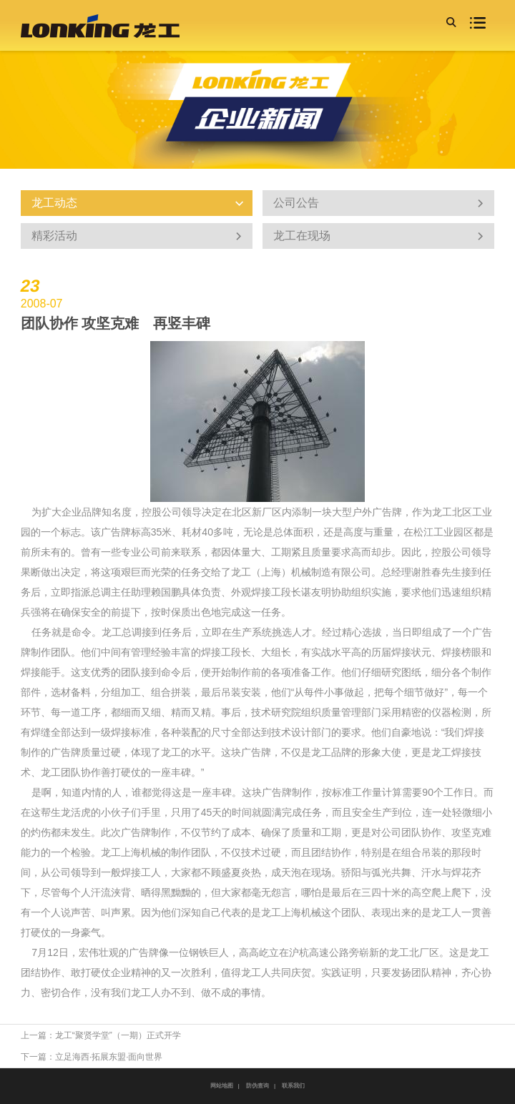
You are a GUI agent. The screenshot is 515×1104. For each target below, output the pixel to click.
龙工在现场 (373, 236)
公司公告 (373, 203)
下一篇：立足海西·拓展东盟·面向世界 (92, 1057)
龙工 (442, 512)
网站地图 (221, 1086)
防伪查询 (257, 1086)
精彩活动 (131, 236)
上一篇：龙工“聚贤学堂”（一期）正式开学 (101, 1035)
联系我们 (293, 1086)
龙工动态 (131, 203)
